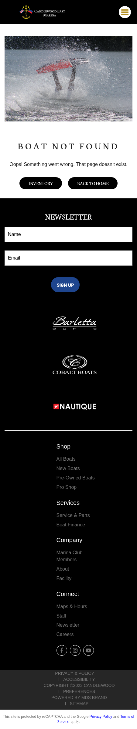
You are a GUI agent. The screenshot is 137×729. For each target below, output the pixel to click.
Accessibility (79, 679)
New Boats (68, 468)
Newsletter (68, 625)
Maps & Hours (72, 606)
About (63, 569)
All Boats (66, 459)
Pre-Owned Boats (76, 477)
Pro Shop (67, 487)
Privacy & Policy (74, 673)
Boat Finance (71, 524)
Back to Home (92, 183)
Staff (62, 615)
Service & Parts (73, 515)
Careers (65, 634)
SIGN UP (65, 285)
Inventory (41, 183)
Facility (64, 578)
